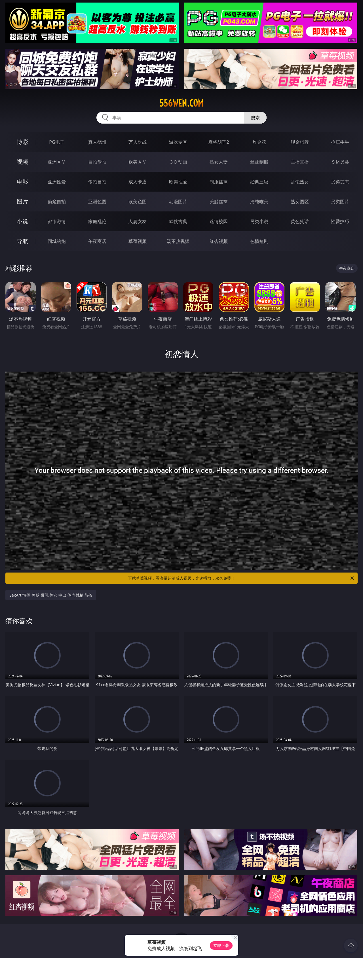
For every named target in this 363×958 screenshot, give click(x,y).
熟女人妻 (219, 162)
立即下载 (221, 945)
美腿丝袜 (219, 201)
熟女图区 (300, 201)
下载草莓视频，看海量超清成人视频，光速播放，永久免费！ (241, 578)
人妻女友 (137, 221)
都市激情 (57, 221)
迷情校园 (219, 221)
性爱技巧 (340, 221)
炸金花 (259, 142)
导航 (22, 241)
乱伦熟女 (300, 182)
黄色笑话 (300, 221)
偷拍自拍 (97, 182)
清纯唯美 (259, 201)
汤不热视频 (178, 241)
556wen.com (181, 103)
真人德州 (97, 142)
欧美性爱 (178, 182)
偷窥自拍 (57, 201)
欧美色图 (137, 201)
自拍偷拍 (97, 162)
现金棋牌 (300, 142)
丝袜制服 (259, 162)
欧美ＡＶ (137, 162)
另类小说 (259, 221)
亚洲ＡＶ (57, 162)
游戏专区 (178, 142)
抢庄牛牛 (340, 142)
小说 (22, 221)
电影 (22, 181)
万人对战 (137, 142)
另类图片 (340, 201)
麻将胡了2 (218, 142)
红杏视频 (219, 241)
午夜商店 (97, 241)
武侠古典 (178, 221)
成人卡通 (137, 182)
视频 (22, 162)
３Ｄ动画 (178, 162)
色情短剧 (259, 241)
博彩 (22, 142)
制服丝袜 (219, 182)
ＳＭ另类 (340, 162)
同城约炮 (57, 241)
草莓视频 (137, 241)
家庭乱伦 (97, 221)
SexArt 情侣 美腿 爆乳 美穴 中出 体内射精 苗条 (50, 595)
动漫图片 (178, 201)
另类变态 (340, 182)
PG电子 (56, 142)
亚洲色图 (97, 201)
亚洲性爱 (57, 182)
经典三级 (259, 182)
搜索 (255, 118)
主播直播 (300, 162)
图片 (22, 201)
